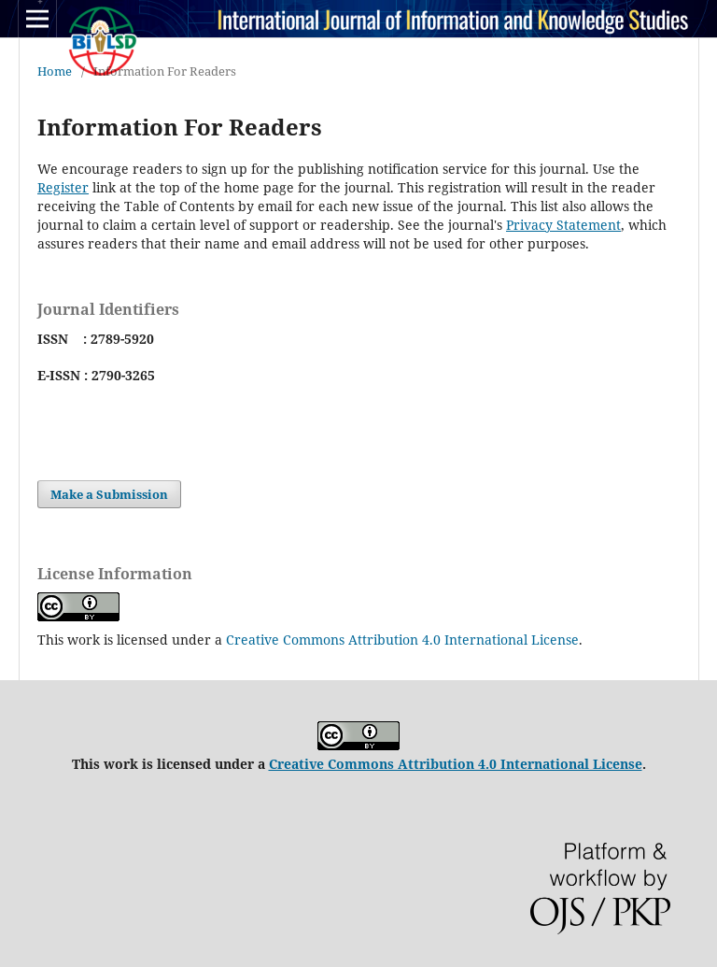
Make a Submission (109, 494)
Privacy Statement (563, 225)
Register (63, 187)
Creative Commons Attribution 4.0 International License (402, 639)
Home (54, 71)
